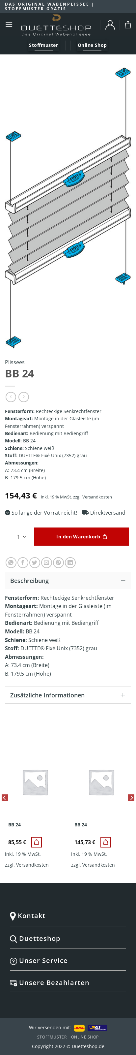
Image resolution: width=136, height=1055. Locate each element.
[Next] (131, 811)
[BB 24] (36, 842)
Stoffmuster (52, 1036)
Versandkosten (97, 497)
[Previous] (4, 811)
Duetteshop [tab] (66, 938)
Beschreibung (69, 580)
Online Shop (85, 1036)
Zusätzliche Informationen (69, 695)
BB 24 (14, 825)
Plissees (15, 362)
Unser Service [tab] (66, 960)
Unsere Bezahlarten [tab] (66, 982)
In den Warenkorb (78, 536)
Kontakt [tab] (66, 916)
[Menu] (9, 24)
